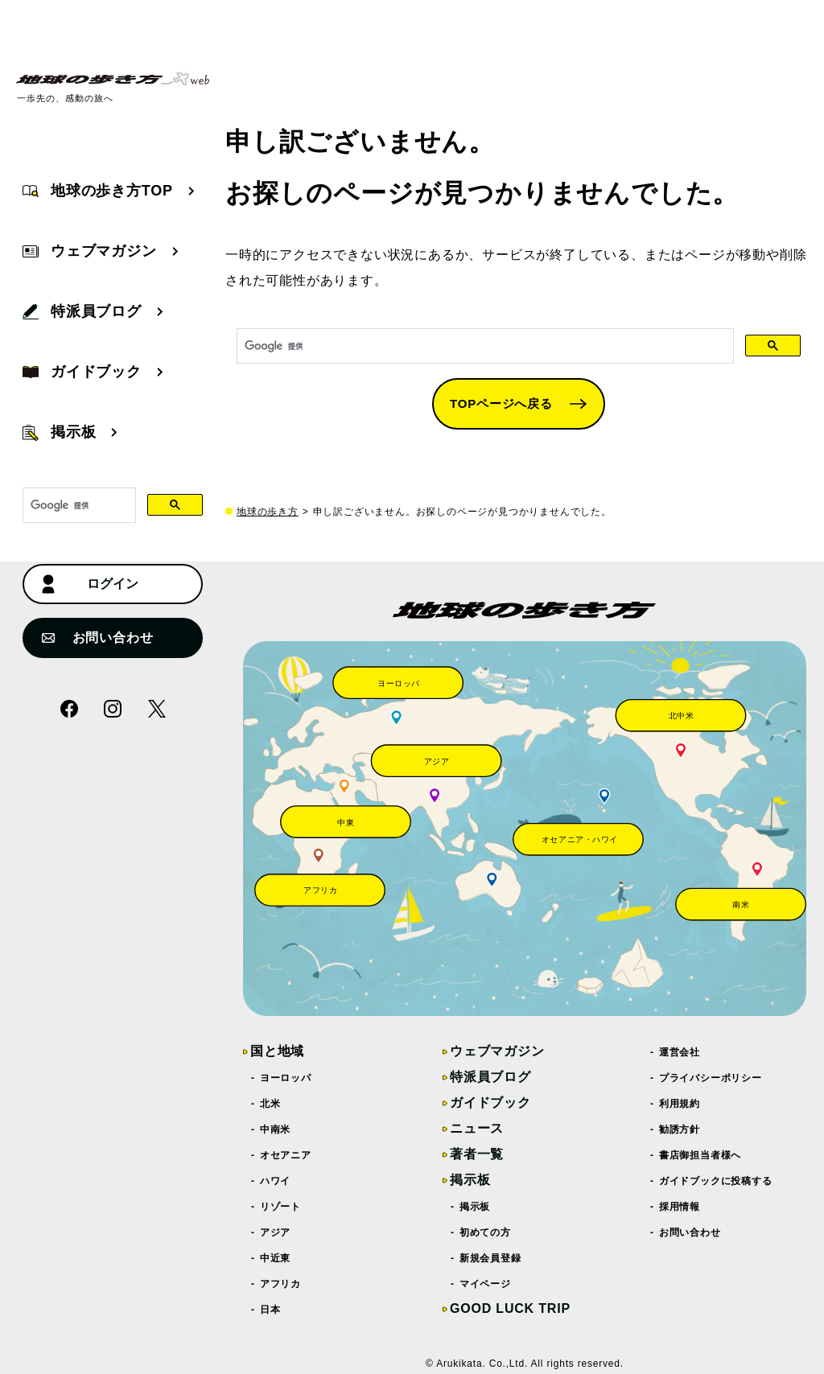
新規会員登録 (490, 1258)
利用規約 (680, 1103)
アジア (275, 1232)
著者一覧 (477, 1154)
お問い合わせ (97, 637)
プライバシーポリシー (711, 1078)
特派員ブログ (490, 1077)
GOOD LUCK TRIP (510, 1308)
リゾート (281, 1206)
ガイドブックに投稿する (716, 1181)
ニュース (477, 1128)
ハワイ (275, 1181)
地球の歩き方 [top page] (268, 511)
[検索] (484, 347)
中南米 (275, 1129)
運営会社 (680, 1052)
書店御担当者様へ (700, 1155)
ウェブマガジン (497, 1051)
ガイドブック (490, 1102)
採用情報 (680, 1206)
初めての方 (485, 1232)
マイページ (485, 1284)
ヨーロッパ (286, 1078)
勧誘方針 (680, 1129)
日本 (270, 1309)
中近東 (275, 1258)
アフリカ (281, 1284)
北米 (270, 1103)
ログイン (90, 584)
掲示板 (470, 1180)
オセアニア (286, 1155)
